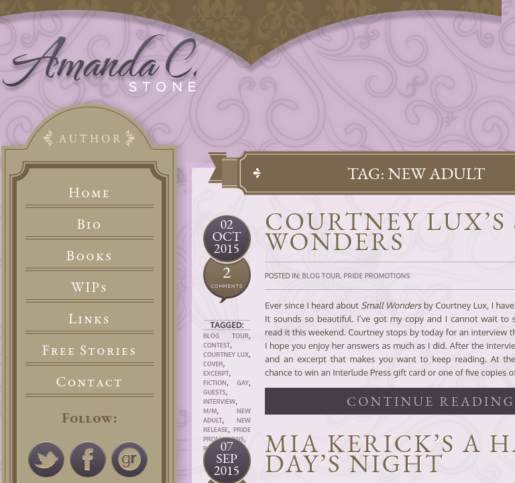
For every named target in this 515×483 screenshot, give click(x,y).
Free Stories (89, 350)
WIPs (89, 287)
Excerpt (216, 373)
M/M (210, 411)
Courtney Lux (226, 354)
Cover (213, 364)
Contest (216, 345)
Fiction (215, 382)
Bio (90, 224)
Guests (214, 392)
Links (89, 318)
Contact (89, 381)
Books (89, 255)
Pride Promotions (376, 276)
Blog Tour (226, 335)
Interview (219, 401)
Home (89, 192)
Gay (243, 382)
